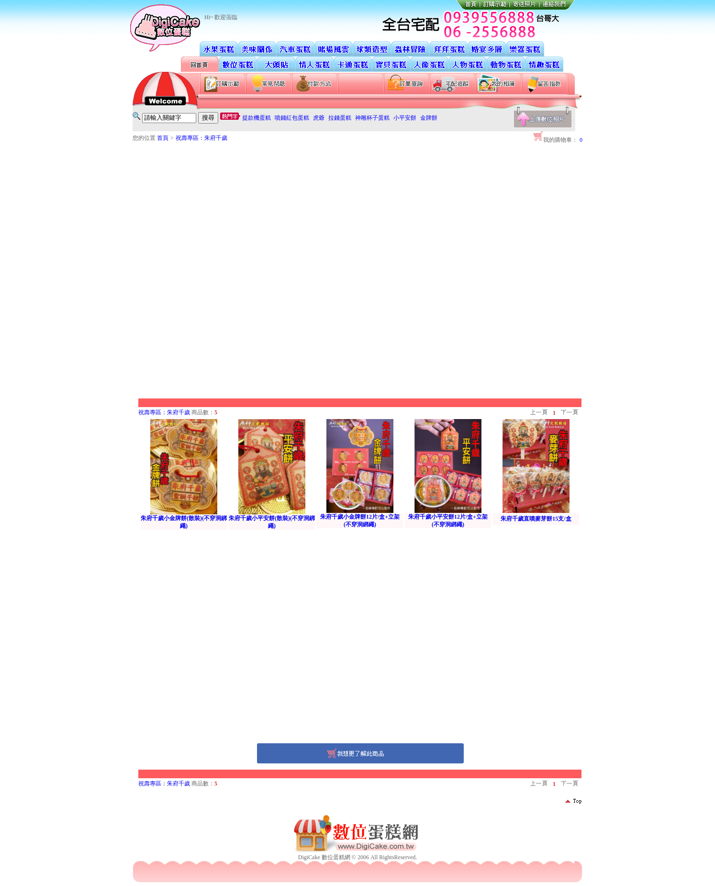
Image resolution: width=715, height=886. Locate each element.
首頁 (162, 138)
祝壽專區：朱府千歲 (201, 138)
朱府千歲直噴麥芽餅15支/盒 (536, 518)
